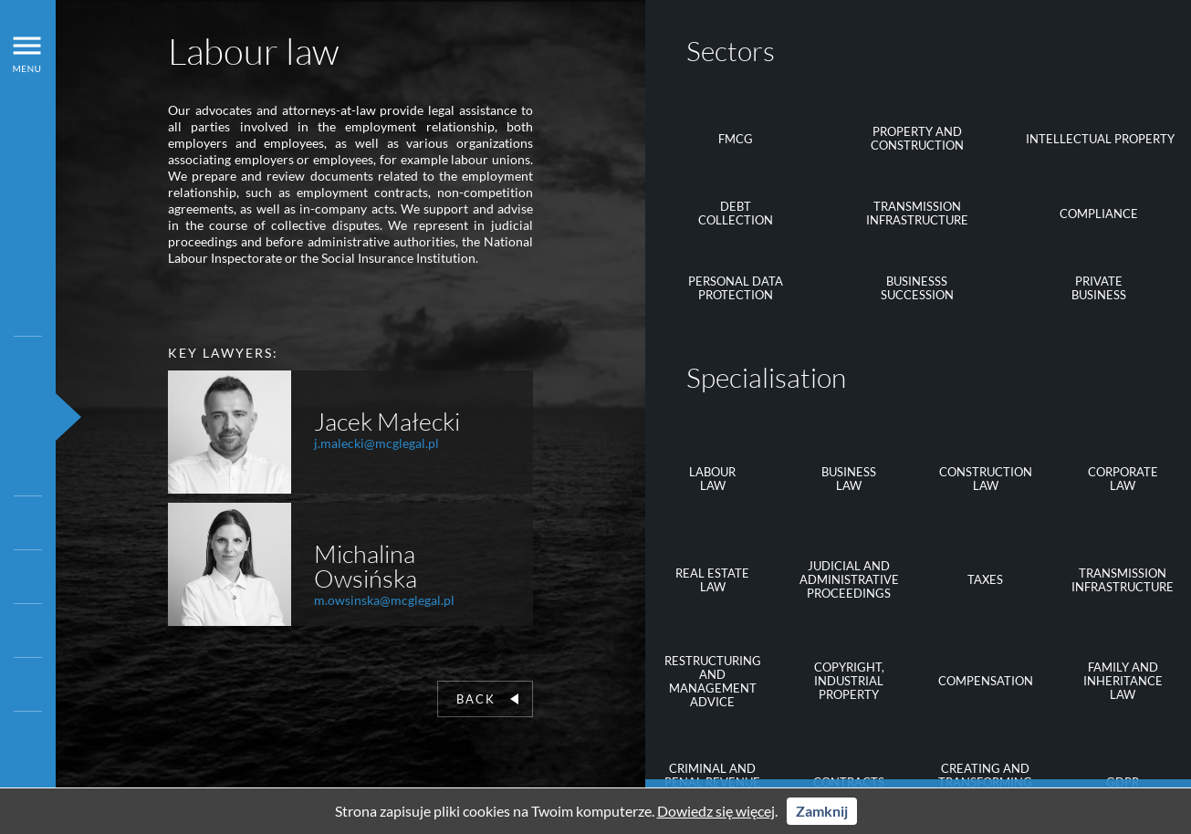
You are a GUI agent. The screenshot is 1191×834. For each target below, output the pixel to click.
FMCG (735, 138)
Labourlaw (712, 478)
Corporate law (1123, 478)
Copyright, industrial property (849, 681)
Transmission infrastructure (917, 213)
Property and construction (917, 138)
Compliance (1099, 213)
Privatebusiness (1098, 288)
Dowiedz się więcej (716, 810)
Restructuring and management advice (712, 681)
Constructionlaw (985, 478)
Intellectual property (1100, 138)
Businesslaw (848, 478)
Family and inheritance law (1123, 681)
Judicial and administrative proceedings (849, 579)
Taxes (985, 579)
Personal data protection (735, 288)
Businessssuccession (917, 288)
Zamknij (822, 810)
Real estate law (712, 580)
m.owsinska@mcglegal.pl (384, 600)
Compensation (985, 680)
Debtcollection (735, 213)
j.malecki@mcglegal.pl (376, 443)
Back (487, 699)
